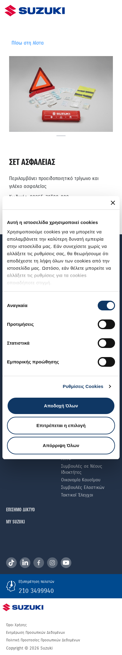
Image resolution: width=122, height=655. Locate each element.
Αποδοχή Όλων (61, 405)
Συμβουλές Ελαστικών (82, 487)
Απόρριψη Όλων (61, 445)
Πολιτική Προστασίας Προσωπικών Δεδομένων (43, 640)
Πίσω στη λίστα (28, 43)
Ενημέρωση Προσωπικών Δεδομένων (35, 632)
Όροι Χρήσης (16, 625)
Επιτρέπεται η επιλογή (61, 425)
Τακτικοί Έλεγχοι (77, 495)
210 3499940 (36, 591)
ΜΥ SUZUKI (15, 522)
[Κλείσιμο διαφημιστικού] (113, 203)
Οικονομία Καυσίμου (80, 480)
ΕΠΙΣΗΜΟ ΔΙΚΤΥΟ (20, 510)
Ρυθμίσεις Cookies (83, 386)
